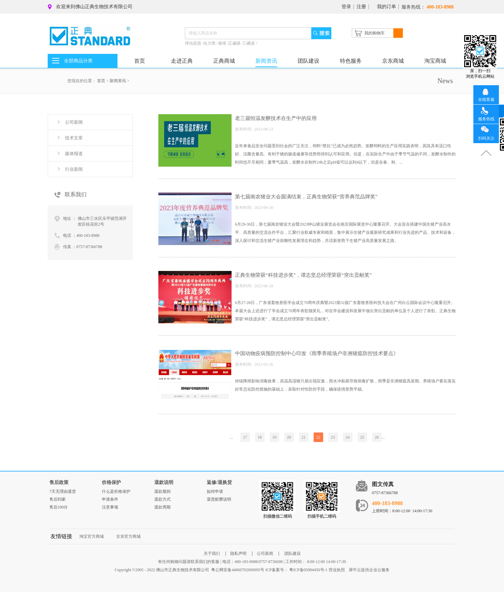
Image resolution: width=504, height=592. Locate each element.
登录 (346, 6)
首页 (139, 61)
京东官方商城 (128, 536)
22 (318, 437)
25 (362, 437)
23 (333, 437)
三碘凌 (249, 43)
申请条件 (110, 499)
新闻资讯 (118, 80)
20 (289, 437)
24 (348, 437)
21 (304, 437)
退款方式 (162, 499)
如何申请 (215, 491)
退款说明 (163, 482)
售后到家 (57, 499)
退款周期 (162, 507)
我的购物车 (374, 33)
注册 (361, 6)
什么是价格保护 (116, 491)
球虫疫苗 (193, 43)
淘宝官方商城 (91, 536)
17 (245, 437)
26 (377, 437)
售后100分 (58, 507)
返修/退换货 (219, 482)
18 (260, 437)
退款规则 (162, 491)
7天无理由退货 (62, 491)
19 (274, 437)
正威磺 (234, 43)
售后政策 (58, 482)
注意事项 (110, 507)
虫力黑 (210, 43)
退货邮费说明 (219, 499)
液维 (222, 43)
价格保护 (111, 482)
